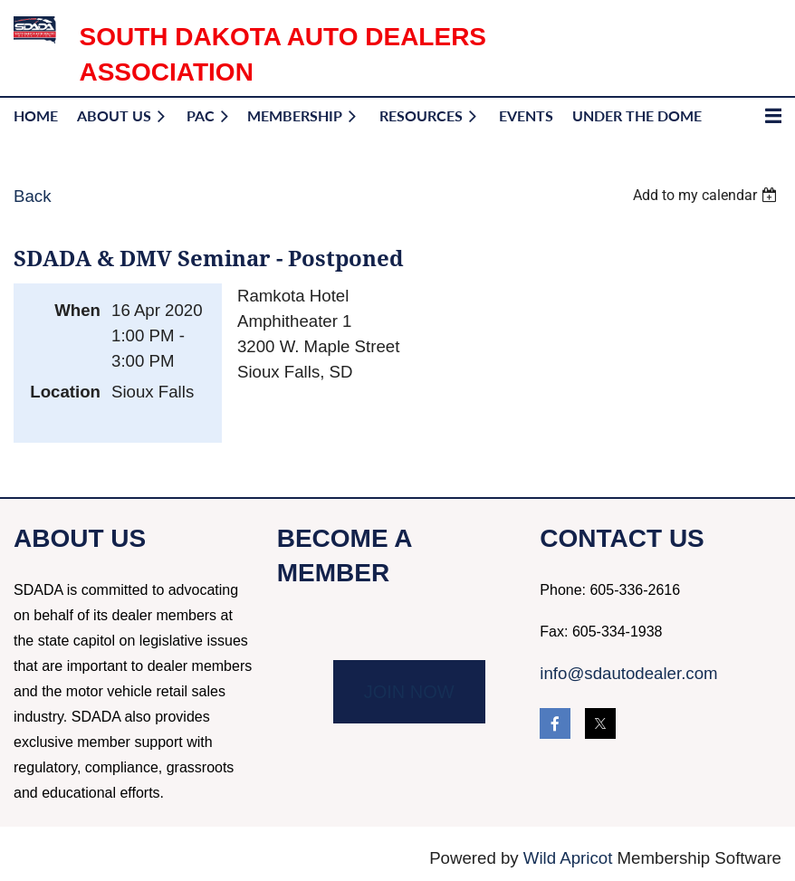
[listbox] (707, 195)
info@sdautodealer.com (628, 673)
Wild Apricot (568, 857)
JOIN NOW (409, 692)
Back (32, 196)
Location (65, 391)
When (77, 310)
